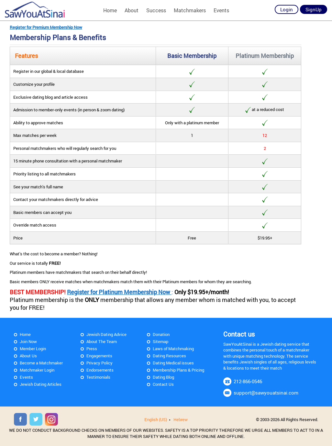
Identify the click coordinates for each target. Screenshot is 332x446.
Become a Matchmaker (41, 363)
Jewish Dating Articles (40, 384)
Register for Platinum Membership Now (119, 292)
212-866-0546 (248, 381)
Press (91, 348)
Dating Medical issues (173, 363)
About (131, 10)
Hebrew (180, 419)
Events (221, 10)
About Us (28, 356)
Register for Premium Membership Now (46, 27)
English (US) (155, 419)
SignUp (313, 9)
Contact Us (163, 384)
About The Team (101, 341)
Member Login (33, 348)
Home (110, 10)
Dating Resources (169, 356)
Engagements (99, 356)
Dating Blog (163, 377)
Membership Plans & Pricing (178, 370)
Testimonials (98, 377)
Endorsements (100, 370)
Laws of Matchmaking (173, 348)
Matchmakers (190, 10)
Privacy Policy (99, 363)
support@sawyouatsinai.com (266, 392)
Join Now (28, 341)
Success (156, 10)
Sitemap (160, 341)
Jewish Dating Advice (106, 334)
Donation (161, 334)
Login (286, 9)
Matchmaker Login (37, 370)
